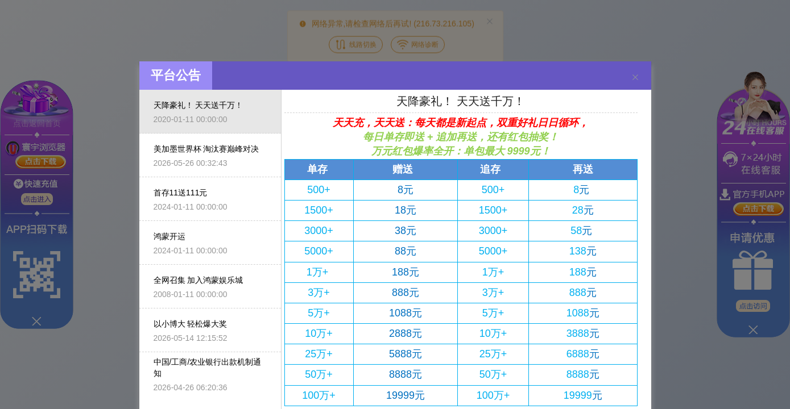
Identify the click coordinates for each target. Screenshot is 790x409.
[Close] (635, 67)
